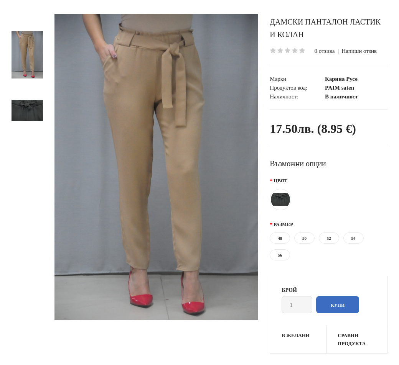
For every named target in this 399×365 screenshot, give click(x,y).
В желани (296, 335)
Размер (283, 224)
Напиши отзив (359, 51)
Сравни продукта (352, 339)
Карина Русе (341, 79)
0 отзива (325, 51)
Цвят (280, 180)
